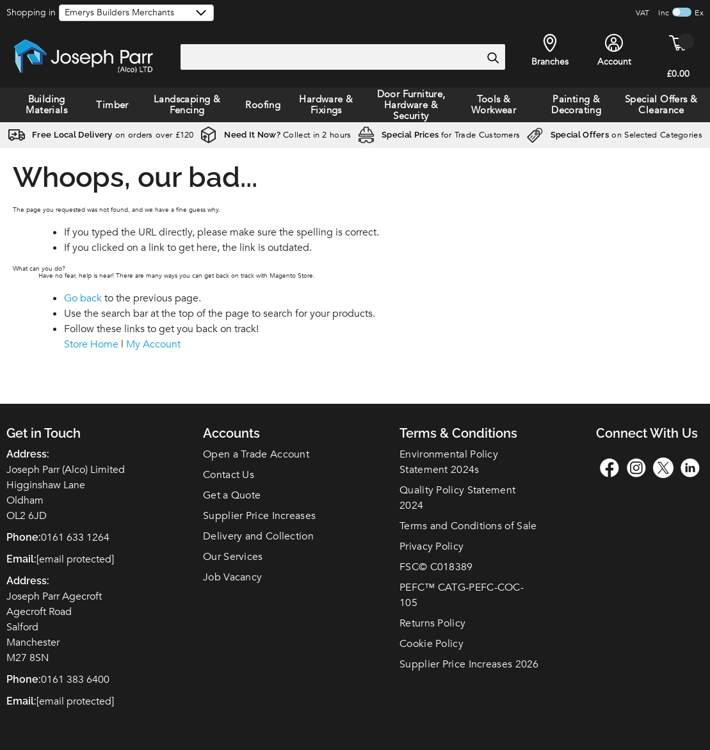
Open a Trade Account (256, 454)
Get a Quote (232, 495)
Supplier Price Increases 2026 (469, 664)
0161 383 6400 (75, 680)
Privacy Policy (431, 546)
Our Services (233, 557)
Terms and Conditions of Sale (468, 526)
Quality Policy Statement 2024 (457, 498)
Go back (83, 298)
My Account (153, 344)
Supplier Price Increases (259, 516)
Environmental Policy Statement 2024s (448, 462)
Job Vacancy (232, 577)
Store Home (91, 344)
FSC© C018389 (436, 567)
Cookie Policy (431, 644)
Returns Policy (432, 623)
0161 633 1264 (75, 538)
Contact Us (228, 475)
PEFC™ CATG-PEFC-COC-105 (461, 595)
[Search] (492, 57)
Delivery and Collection (258, 536)
